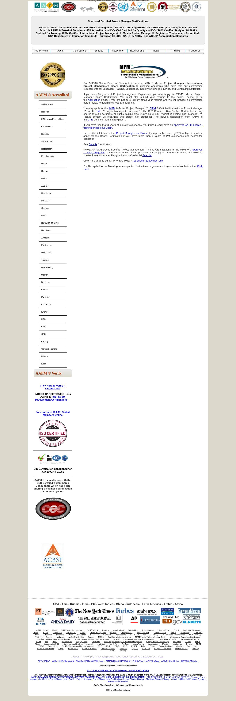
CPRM (134, 646)
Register (45, 112)
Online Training (181, 648)
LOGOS (164, 661)
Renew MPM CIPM (50, 223)
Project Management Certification (107, 679)
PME (108, 646)
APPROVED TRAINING (143, 661)
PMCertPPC (71, 632)
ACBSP (44, 186)
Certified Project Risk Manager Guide (139, 639)
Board (156, 50)
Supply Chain (81, 642)
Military (44, 356)
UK (46, 642)
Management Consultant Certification (185, 637)
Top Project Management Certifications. (51, 398)
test (144, 635)
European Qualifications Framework (78, 644)
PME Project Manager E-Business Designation (123, 642)
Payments (96, 642)
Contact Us (194, 50)
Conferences (192, 646)
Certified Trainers (49, 349)
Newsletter (46, 193)
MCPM (116, 639)
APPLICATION (44, 661)
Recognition (118, 50)
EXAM (156, 661)
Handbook (46, 230)
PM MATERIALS (112, 661)
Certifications (79, 50)
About (60, 50)
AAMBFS (45, 238)
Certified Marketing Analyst (119, 637)
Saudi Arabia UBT (51, 644)
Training (176, 50)
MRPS (101, 637)
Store (37, 635)
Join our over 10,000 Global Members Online (53, 413)
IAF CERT (46, 201)
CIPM (44, 327)
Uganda (135, 648)
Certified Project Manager (80, 679)
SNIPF (173, 632)
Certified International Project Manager (78, 646)
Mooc (37, 644)
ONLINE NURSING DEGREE (176, 677)
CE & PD (113, 644)
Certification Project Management (53, 679)
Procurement (67, 642)
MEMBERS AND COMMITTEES (89, 661)
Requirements (137, 50)
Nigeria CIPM (163, 630)
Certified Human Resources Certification (53, 639)
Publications (46, 245)
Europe (91, 637)
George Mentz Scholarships (158, 642)
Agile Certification (76, 637)
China (152, 646)
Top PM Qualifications (189, 639)
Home (44, 163)
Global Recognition (98, 632)
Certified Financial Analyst (133, 679)
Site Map (122, 651)
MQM (38, 642)
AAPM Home (41, 50)
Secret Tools (73, 648)
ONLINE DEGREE (154, 677)
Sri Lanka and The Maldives (173, 635)
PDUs (197, 642)
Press (44, 215)
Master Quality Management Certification (92, 639)
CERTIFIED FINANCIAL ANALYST (183, 661)
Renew (44, 171)
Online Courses (160, 632)
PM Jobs (45, 297)
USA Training (47, 267)
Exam (44, 364)
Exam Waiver (138, 644)
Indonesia (60, 635)
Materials (101, 644)
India (143, 646)
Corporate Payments (191, 630)
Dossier (165, 644)
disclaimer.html (143, 632)
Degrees (45, 282)
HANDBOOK (125, 661)
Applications (46, 141)
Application (153, 644)
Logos (60, 648)
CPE (125, 646)
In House (146, 648)
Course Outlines (165, 646)
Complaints (52, 646)
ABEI (55, 642)
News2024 (81, 635)
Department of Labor (167, 639)
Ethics (44, 178)
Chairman (45, 208)
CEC (117, 646)
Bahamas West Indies (45, 648)
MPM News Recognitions (52, 119)
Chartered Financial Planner (184, 679)
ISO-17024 (46, 252)
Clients (44, 289)
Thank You (57, 632)
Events (44, 312)
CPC (43, 334)
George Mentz (126, 632)
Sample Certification (162, 648)
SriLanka (177, 642)
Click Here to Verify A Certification (52, 387)
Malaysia (60, 637)
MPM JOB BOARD (66, 661)
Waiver (44, 275)
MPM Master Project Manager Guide (150, 637)
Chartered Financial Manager (158, 679)
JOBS (54, 661)
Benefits (99, 50)
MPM (43, 319)
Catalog (44, 341)
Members (123, 648)
